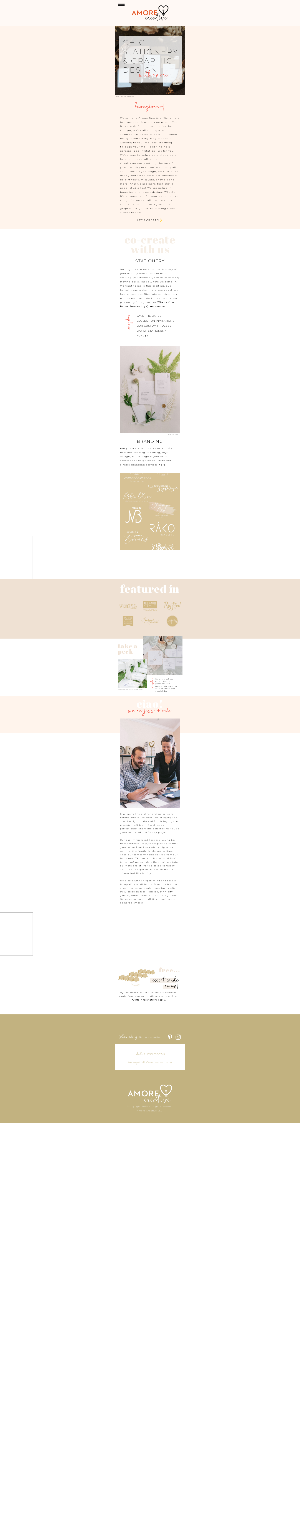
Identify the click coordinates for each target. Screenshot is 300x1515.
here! (143, 569)
